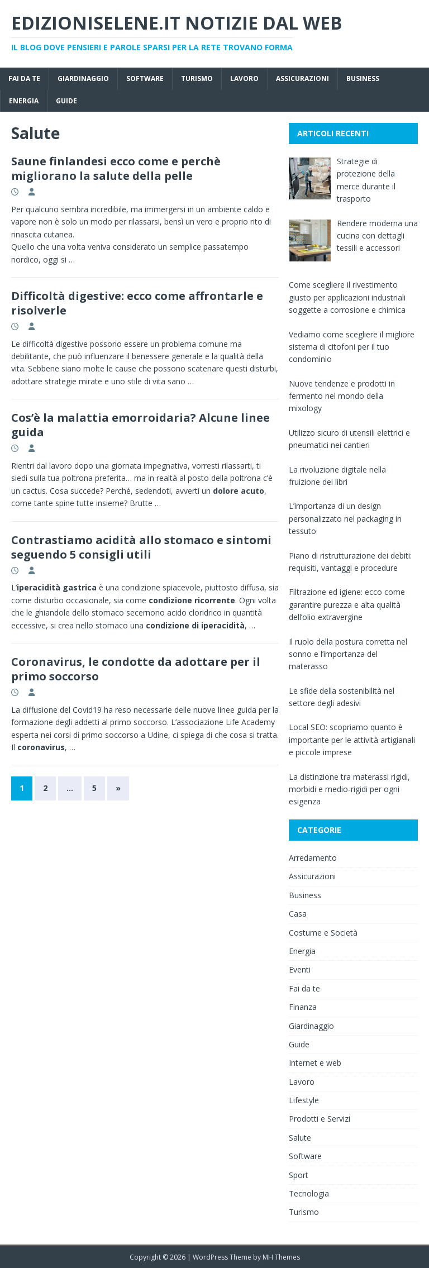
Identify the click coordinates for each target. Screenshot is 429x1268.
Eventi (300, 969)
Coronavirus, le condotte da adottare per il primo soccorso (135, 669)
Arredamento (313, 857)
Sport (298, 1175)
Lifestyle (304, 1100)
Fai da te (24, 78)
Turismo (197, 78)
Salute (300, 1137)
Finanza (303, 1007)
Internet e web (315, 1062)
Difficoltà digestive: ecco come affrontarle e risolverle (137, 303)
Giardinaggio (83, 78)
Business (362, 78)
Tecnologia (309, 1193)
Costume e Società (323, 932)
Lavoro (244, 78)
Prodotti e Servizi (319, 1118)
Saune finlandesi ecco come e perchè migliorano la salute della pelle (116, 168)
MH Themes (281, 1257)
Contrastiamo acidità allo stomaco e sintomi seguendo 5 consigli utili (141, 547)
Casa (298, 913)
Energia (24, 101)
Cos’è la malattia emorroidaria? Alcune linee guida (140, 425)
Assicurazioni (302, 78)
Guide (66, 101)
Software (145, 78)
